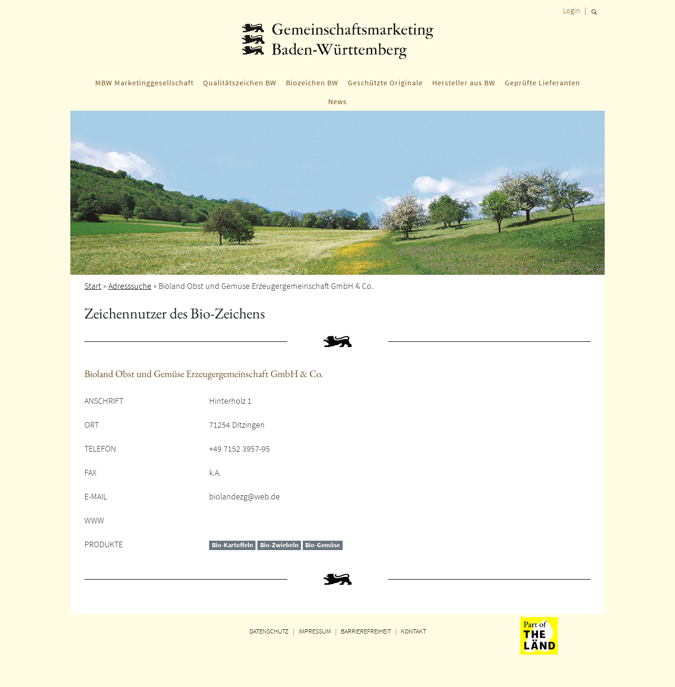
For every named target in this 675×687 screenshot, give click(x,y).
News (337, 101)
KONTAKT (413, 631)
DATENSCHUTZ (269, 631)
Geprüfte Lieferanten (542, 82)
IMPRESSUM (315, 631)
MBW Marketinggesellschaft (144, 82)
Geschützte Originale (385, 82)
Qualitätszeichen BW (240, 82)
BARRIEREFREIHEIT (366, 631)
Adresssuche (129, 285)
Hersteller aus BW (463, 82)
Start (92, 285)
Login (571, 10)
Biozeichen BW (312, 82)
